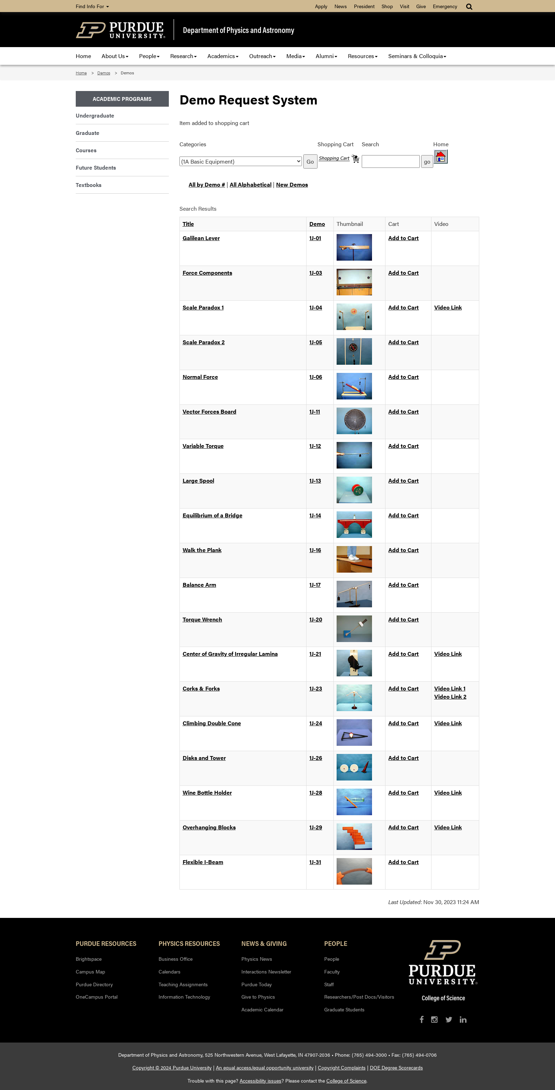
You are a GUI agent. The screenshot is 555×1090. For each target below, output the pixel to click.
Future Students (96, 167)
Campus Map (90, 971)
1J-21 (315, 653)
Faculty (332, 971)
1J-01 (315, 238)
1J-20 (315, 619)
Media (295, 56)
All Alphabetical (250, 184)
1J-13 (315, 480)
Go (310, 161)
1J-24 (315, 723)
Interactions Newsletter (266, 971)
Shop (387, 6)
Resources (363, 56)
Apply (321, 6)
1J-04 (315, 307)
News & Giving (264, 943)
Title (188, 224)
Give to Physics (258, 996)
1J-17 (315, 584)
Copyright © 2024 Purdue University (172, 1067)
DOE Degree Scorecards (396, 1067)
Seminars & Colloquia (417, 56)
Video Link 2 (450, 696)
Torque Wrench (202, 619)
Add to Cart (403, 238)
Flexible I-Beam (203, 862)
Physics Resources (189, 943)
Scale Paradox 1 (203, 307)
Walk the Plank (202, 550)
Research (183, 56)
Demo (317, 224)
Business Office (176, 958)
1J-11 (314, 411)
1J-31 (315, 862)
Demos (103, 72)
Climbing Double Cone (212, 723)
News (340, 6)
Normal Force (200, 377)
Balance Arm (199, 584)
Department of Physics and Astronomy (238, 30)
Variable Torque (203, 446)
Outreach (262, 56)
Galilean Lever (201, 238)
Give (421, 6)
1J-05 (315, 342)
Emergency (445, 6)
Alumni (326, 56)
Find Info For (92, 6)
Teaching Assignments (183, 984)
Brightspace (89, 958)
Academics (223, 56)
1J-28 (315, 792)
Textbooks (89, 185)
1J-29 (315, 827)
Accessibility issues (260, 1080)
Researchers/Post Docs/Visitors (359, 996)
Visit (404, 6)
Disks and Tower (204, 758)
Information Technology (184, 996)
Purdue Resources (106, 943)
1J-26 (315, 758)
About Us (115, 56)
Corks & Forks (201, 688)
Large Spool (198, 480)
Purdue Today (256, 984)
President (364, 6)
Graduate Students (344, 1009)
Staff (329, 984)
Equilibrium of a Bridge (212, 515)
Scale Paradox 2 (204, 342)
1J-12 (315, 446)
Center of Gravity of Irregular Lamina (230, 653)
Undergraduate (95, 115)
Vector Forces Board (209, 411)
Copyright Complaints (342, 1067)
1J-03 (315, 272)
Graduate (87, 133)
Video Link (448, 307)
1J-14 (315, 515)
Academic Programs (122, 99)
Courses (86, 150)
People (149, 56)
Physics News (256, 958)
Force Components (207, 272)
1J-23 (315, 688)
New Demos (292, 184)
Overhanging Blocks (209, 827)
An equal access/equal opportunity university (265, 1067)
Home (83, 56)
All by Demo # (207, 184)
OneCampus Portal (97, 996)
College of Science (346, 1080)
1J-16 (315, 550)
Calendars (170, 971)
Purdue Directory (94, 984)
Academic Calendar (262, 1009)
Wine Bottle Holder (207, 792)
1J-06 (315, 377)
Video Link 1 (449, 688)
